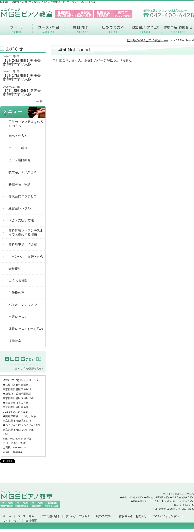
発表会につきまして (23, 196)
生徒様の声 (16, 292)
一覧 (39, 101)
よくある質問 (18, 280)
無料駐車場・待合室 (23, 244)
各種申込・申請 (20, 184)
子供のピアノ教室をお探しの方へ (26, 124)
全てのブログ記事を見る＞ (29, 368)
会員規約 (15, 268)
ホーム (16, 31)
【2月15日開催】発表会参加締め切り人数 (22, 92)
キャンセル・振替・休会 (26, 256)
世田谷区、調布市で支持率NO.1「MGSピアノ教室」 (96, 530)
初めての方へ (113, 31)
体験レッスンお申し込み (26, 329)
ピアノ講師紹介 (81, 31)
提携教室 (15, 341)
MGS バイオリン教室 (166, 516)
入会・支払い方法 (21, 220)
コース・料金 (48, 31)
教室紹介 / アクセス (145, 31)
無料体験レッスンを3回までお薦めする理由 (25, 232)
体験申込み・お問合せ (178, 31)
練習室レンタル (20, 208)
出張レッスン (18, 316)
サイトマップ (11, 520)
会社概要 (31, 520)
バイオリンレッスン (23, 304)
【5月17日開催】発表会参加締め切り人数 (22, 77)
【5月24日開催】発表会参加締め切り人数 (22, 62)
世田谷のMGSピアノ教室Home (147, 40)
